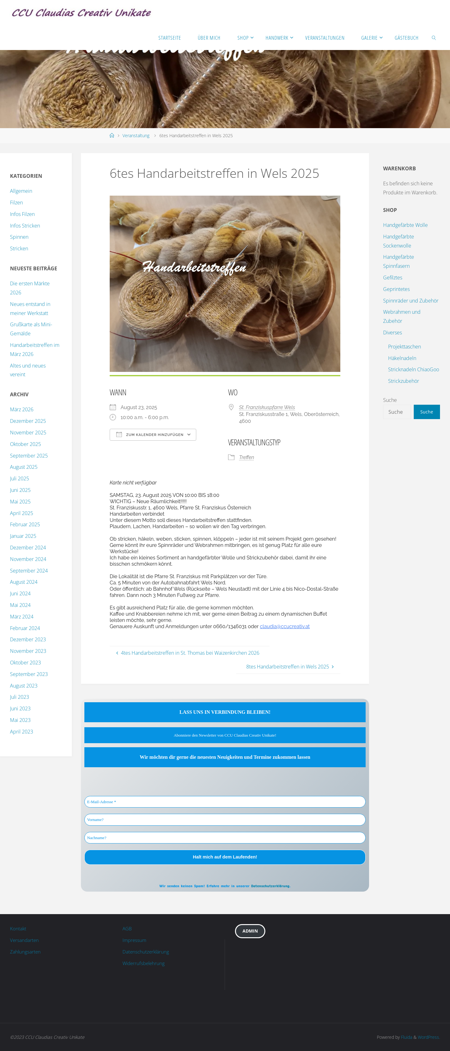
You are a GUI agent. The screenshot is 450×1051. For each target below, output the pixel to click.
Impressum (135, 940)
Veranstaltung (135, 135)
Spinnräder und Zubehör (410, 300)
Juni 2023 (20, 708)
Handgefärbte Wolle (405, 225)
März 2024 (21, 616)
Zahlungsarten (25, 951)
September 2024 (29, 570)
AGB (127, 928)
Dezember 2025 (28, 421)
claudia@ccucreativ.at (285, 626)
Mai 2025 (20, 501)
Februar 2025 (25, 524)
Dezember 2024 (28, 547)
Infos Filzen (22, 214)
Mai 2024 (20, 605)
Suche (390, 400)
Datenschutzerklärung (270, 885)
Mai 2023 (20, 720)
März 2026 (21, 409)
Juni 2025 (20, 490)
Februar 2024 (25, 628)
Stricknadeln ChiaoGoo (413, 369)
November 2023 (28, 651)
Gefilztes (392, 277)
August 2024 (24, 581)
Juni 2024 (20, 593)
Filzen (16, 202)
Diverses (392, 332)
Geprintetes (396, 289)
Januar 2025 (23, 536)
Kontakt (18, 928)
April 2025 (21, 513)
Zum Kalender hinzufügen (149, 434)
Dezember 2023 (28, 639)
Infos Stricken (25, 225)
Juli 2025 (19, 478)
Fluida (406, 1037)
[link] (434, 37)
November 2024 (28, 559)
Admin (250, 931)
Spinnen (19, 236)
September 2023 (29, 674)
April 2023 (21, 731)
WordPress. (429, 1037)
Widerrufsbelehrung (144, 963)
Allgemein (21, 191)
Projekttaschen (404, 346)
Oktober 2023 (25, 662)
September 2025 (29, 455)
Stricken (19, 248)
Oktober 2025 (25, 444)
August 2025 (24, 466)
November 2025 (28, 432)
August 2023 (24, 685)
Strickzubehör (403, 381)
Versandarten (25, 940)
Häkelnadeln (402, 358)
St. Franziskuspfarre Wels (267, 407)
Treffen (246, 457)
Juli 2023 (19, 696)
